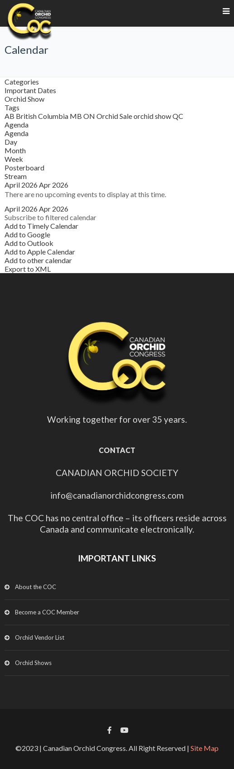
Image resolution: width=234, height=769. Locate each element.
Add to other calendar (38, 260)
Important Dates (30, 90)
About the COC (35, 586)
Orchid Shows (33, 662)
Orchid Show (24, 98)
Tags (12, 107)
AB (10, 116)
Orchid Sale (115, 116)
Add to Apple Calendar (40, 251)
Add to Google (27, 234)
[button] (50, 217)
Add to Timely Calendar (41, 226)
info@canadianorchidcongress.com (117, 495)
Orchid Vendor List (39, 637)
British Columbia (43, 116)
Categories (22, 81)
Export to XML (28, 268)
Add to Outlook (29, 243)
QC (177, 116)
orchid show (153, 116)
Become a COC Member (47, 612)
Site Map (205, 748)
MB (76, 116)
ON (89, 116)
